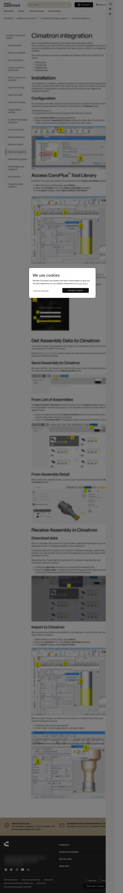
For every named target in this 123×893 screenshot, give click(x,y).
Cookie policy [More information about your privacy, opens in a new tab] (82, 283)
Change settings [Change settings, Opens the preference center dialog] (41, 291)
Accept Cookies (75, 290)
